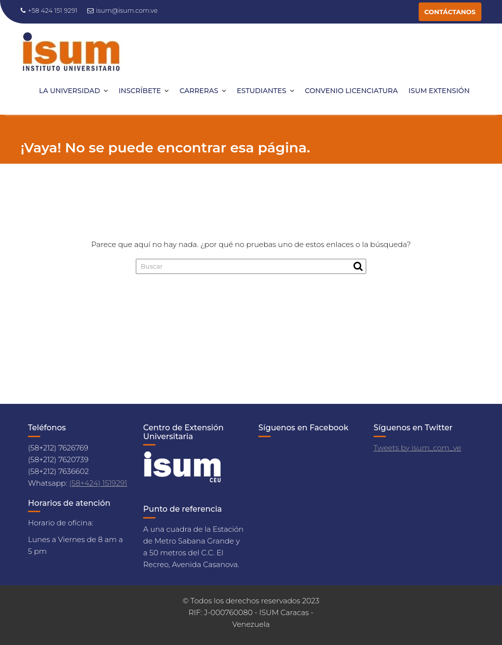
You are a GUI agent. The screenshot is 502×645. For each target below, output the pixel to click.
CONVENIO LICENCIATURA (351, 90)
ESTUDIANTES (261, 90)
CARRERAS (198, 90)
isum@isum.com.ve (122, 10)
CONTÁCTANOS (450, 12)
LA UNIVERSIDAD (69, 90)
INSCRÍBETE (140, 90)
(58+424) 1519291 (98, 483)
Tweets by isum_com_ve (417, 447)
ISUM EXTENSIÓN (439, 90)
